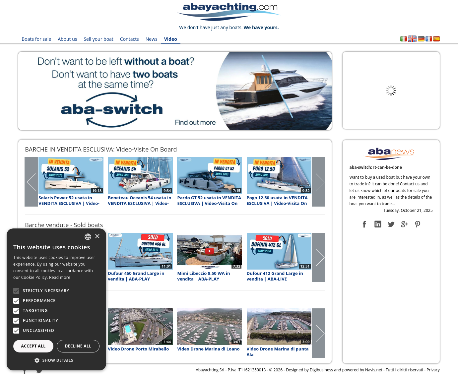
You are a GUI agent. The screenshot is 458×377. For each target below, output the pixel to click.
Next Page (318, 182)
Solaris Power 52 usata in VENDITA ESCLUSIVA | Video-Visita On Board (68, 200)
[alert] (56, 299)
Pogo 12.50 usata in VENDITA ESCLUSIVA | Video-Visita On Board (277, 200)
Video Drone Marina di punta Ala (278, 351)
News (152, 39)
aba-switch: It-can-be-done (376, 167)
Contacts (129, 39)
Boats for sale (36, 39)
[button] (56, 360)
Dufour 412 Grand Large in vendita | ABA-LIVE (275, 276)
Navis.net (373, 370)
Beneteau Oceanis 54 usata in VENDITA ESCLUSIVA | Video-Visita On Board (139, 200)
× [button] (97, 236)
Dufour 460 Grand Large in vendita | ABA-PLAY (136, 276)
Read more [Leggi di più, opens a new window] (59, 277)
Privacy (433, 370)
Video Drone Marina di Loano (208, 349)
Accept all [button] (33, 346)
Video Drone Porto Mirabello (138, 349)
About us (67, 39)
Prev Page (31, 182)
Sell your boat (98, 39)
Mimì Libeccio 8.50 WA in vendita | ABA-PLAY (203, 276)
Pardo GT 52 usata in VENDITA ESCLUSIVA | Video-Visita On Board (209, 200)
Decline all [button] (78, 346)
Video (170, 39)
